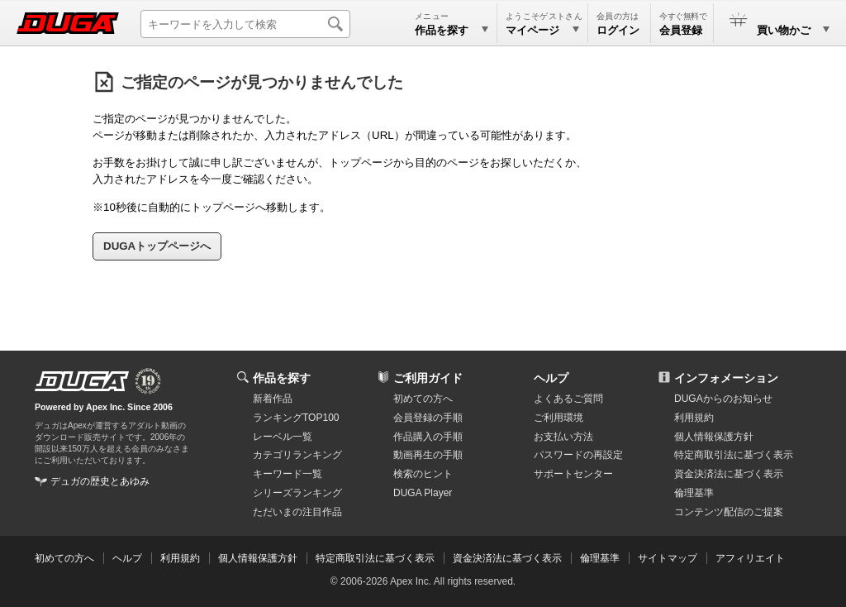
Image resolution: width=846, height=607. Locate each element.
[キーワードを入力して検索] (245, 24)
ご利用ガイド (428, 378)
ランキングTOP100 (296, 417)
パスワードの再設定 (578, 455)
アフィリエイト (750, 558)
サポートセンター (573, 474)
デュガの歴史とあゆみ (100, 481)
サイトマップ (667, 558)
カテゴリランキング (297, 455)
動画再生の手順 (428, 455)
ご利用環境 (558, 417)
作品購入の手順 (428, 436)
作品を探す (282, 378)
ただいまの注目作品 (297, 512)
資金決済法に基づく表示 (507, 558)
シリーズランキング (297, 493)
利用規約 (694, 417)
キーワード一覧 (287, 474)
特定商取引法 (733, 455)
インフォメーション (726, 378)
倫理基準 (694, 493)
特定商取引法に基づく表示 (375, 558)
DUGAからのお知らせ (723, 398)
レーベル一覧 (282, 436)
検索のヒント (423, 474)
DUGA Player (422, 493)
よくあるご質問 (568, 398)
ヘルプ (551, 378)
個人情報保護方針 (713, 436)
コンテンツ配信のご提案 (728, 512)
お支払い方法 (563, 436)
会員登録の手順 (428, 417)
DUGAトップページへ (157, 246)
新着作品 (272, 398)
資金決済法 (728, 474)
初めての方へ (423, 398)
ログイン (617, 30)
